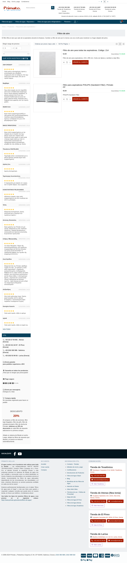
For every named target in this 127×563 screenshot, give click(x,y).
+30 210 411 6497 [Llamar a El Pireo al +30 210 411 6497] (98, 521)
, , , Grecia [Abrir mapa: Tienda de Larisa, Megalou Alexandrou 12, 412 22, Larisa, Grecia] (107, 537)
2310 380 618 (70, 555)
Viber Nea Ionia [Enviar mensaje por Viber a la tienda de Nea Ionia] (97, 505)
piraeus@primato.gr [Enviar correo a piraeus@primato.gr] (115, 521)
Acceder (43, 464)
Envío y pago (16, 1)
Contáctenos (25, 1)
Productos (10, 27)
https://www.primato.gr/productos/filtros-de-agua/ (16, 500)
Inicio (4, 1)
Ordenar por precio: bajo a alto (46, 44)
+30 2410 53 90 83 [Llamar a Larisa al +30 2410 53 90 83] (98, 540)
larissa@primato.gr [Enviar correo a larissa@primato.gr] (115, 540)
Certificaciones (71, 470)
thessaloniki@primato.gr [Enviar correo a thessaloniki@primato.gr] (100, 479)
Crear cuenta (45, 467)
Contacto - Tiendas (73, 464)
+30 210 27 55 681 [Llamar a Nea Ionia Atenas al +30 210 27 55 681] (98, 501)
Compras (44, 470)
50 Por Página (64, 44)
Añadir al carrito (80, 62)
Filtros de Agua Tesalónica (75, 505)
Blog (8, 1)
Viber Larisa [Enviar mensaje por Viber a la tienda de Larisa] (96, 544)
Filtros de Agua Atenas (74, 503)
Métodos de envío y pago (75, 467)
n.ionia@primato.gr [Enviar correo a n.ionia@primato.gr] (115, 501)
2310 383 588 (60, 555)
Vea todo (6, 329)
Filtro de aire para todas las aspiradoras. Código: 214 (86, 50)
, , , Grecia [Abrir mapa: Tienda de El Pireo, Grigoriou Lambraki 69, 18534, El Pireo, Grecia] (107, 517)
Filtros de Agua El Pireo (74, 500)
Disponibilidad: (115, 54)
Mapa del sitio (71, 497)
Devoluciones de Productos (75, 473)
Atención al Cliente (73, 486)
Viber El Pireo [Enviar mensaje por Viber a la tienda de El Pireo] (96, 525)
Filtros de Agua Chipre (74, 475)
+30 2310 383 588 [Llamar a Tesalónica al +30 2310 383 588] (98, 475)
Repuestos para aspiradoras (25, 27)
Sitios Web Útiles (72, 489)
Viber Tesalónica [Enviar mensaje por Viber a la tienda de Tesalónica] (97, 484)
